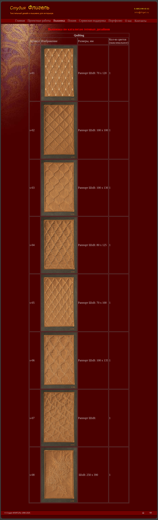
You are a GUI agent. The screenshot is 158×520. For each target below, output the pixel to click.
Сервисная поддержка (92, 20)
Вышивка (59, 20)
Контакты (141, 20)
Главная (20, 20)
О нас (128, 20)
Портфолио (115, 20)
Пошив (72, 20)
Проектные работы (39, 20)
